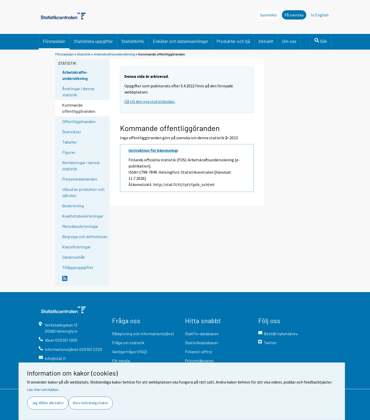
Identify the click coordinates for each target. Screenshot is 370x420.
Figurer (69, 152)
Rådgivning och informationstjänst (143, 333)
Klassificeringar (76, 246)
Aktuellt (265, 41)
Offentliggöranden (79, 121)
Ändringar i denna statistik (78, 91)
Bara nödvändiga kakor (90, 402)
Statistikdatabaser (201, 342)
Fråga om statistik (128, 342)
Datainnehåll (73, 257)
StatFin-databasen (202, 333)
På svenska (293, 14)
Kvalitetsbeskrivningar (82, 215)
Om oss (289, 41)
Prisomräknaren (199, 360)
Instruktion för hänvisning (152, 150)
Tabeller (69, 141)
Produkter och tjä (233, 41)
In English (320, 14)
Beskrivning (73, 205)
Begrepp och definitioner (85, 236)
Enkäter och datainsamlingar (180, 41)
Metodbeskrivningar (80, 226)
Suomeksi (268, 14)
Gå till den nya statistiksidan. (149, 101)
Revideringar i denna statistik (80, 165)
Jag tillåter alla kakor (48, 402)
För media (121, 360)
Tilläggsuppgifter (78, 267)
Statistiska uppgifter (93, 41)
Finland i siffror (198, 351)
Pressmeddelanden (79, 178)
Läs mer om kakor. (43, 389)
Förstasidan (54, 41)
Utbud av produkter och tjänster (83, 192)
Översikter (71, 131)
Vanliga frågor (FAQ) (129, 351)
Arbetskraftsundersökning (115, 54)
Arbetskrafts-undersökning (75, 75)
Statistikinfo (132, 41)
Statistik (83, 54)
